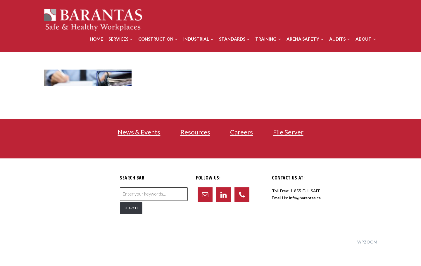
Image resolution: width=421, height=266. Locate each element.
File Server (288, 132)
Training (266, 39)
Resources (195, 132)
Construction (155, 39)
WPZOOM (367, 241)
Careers (241, 132)
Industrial (196, 39)
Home (96, 39)
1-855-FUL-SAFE (305, 190)
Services (118, 39)
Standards (232, 39)
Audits (337, 39)
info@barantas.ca (305, 197)
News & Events (139, 132)
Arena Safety (303, 39)
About (364, 39)
